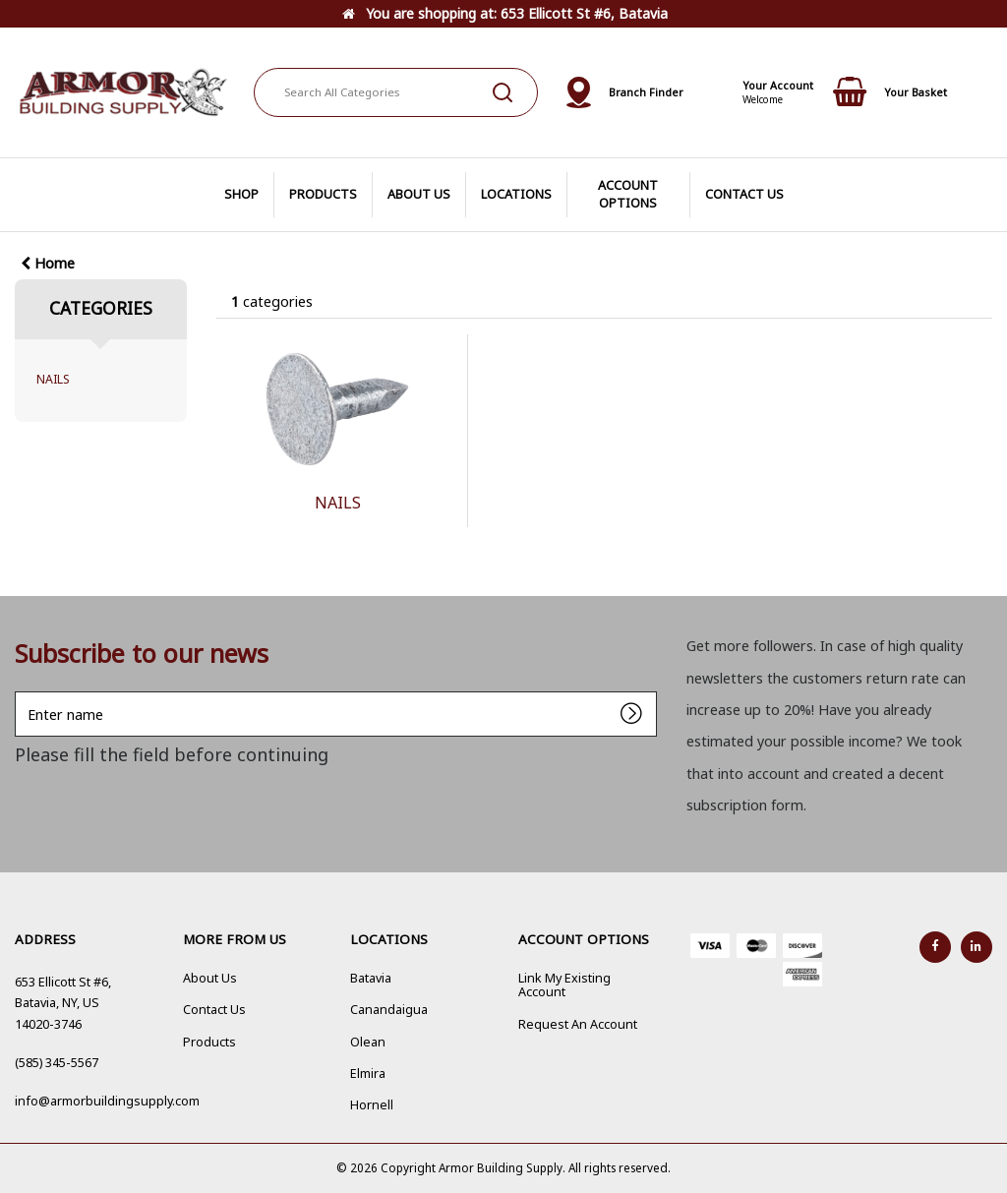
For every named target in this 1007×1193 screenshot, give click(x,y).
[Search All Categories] (396, 92)
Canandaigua (389, 1009)
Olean (367, 1042)
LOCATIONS (516, 194)
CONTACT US (744, 194)
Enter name (20, 690)
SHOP (241, 194)
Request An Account (577, 1024)
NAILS (53, 379)
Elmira (367, 1073)
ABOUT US (418, 194)
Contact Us (214, 1009)
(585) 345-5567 (56, 1062)
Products (209, 1042)
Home (48, 263)
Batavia (370, 978)
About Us (210, 978)
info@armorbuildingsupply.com (107, 1101)
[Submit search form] (502, 92)
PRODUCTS (323, 194)
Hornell (371, 1105)
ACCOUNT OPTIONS (628, 194)
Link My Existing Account (564, 985)
